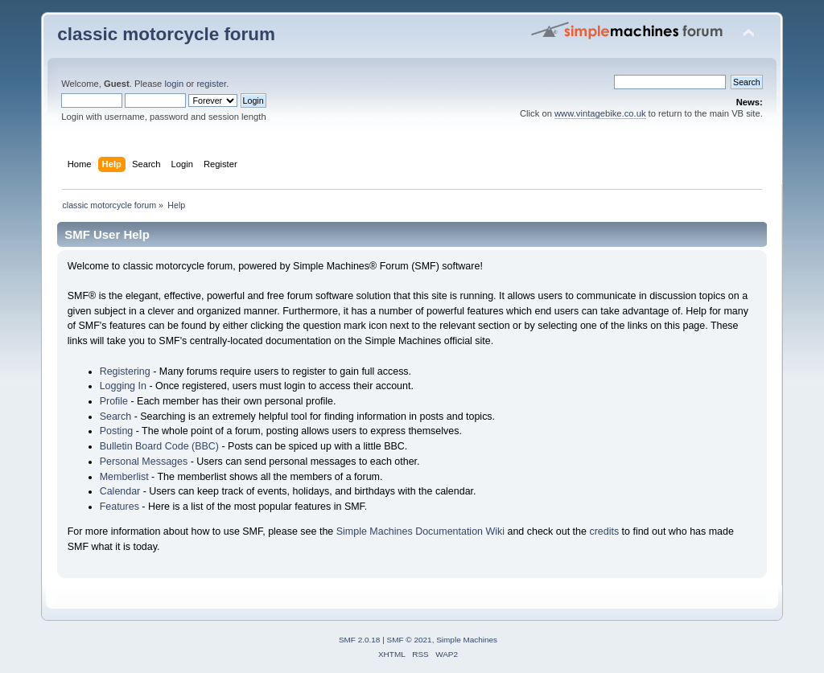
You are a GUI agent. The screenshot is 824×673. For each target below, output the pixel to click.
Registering (125, 371)
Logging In (123, 386)
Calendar (120, 491)
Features (119, 506)
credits (604, 531)
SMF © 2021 (409, 639)
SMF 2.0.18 (360, 639)
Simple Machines (466, 639)
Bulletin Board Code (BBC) (159, 446)
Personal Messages (144, 461)
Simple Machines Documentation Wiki (420, 531)
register (211, 83)
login (173, 83)
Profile (114, 401)
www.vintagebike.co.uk (600, 113)
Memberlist (124, 476)
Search (116, 416)
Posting (117, 431)
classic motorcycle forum (166, 34)
